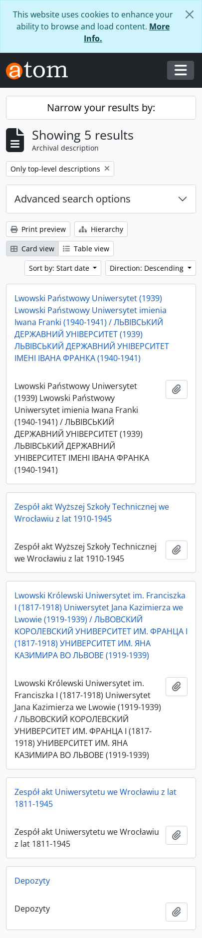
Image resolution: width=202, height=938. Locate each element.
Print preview (38, 229)
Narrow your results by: (101, 107)
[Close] (190, 14)
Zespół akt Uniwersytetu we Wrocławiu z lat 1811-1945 (95, 797)
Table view (86, 248)
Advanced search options (72, 198)
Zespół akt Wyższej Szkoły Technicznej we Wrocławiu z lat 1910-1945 (91, 512)
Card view (32, 248)
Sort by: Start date (60, 268)
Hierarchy (101, 229)
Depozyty (32, 880)
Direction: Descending (148, 268)
